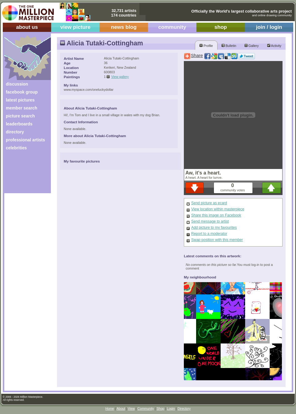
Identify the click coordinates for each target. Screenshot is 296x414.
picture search (20, 115)
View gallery (120, 77)
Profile (206, 46)
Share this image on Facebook (216, 215)
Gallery (252, 46)
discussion (17, 84)
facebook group (22, 92)
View (131, 408)
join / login (269, 27)
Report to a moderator (209, 234)
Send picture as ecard (209, 203)
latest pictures (20, 100)
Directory (184, 408)
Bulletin (229, 46)
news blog (123, 27)
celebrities (16, 147)
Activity (274, 46)
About (120, 408)
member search (21, 107)
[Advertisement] (23, 174)
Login (171, 408)
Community (146, 408)
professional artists (25, 139)
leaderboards (19, 123)
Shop (160, 408)
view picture (75, 27)
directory (15, 131)
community (172, 27)
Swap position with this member (217, 240)
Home (109, 408)
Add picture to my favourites (214, 227)
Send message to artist (210, 221)
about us (27, 27)
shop (220, 27)
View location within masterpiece (217, 209)
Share (197, 55)
